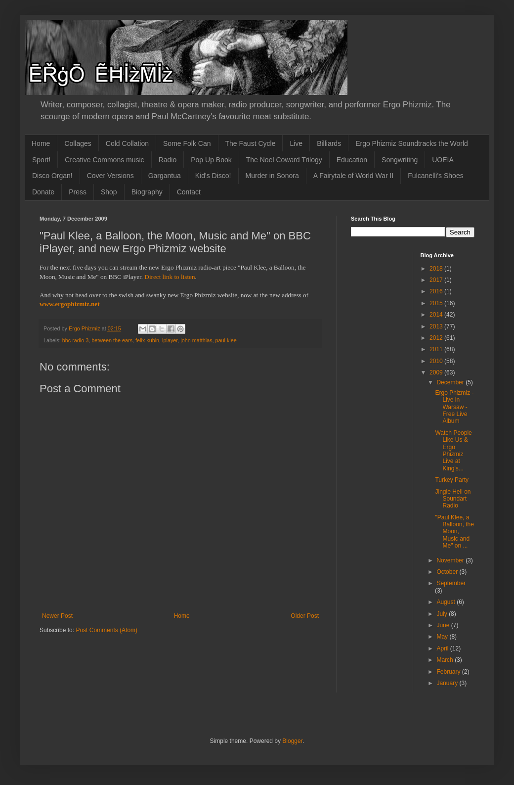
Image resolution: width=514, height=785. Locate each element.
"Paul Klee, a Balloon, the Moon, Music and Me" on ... (454, 532)
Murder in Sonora (272, 176)
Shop (109, 192)
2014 (436, 314)
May (442, 636)
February (449, 671)
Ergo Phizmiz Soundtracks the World (411, 143)
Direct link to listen (169, 276)
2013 (436, 326)
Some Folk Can (187, 143)
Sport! (41, 160)
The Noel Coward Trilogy (284, 160)
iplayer (169, 340)
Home (41, 143)
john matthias (196, 340)
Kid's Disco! (213, 176)
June (443, 625)
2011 (436, 349)
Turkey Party (452, 479)
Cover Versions (110, 176)
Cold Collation (127, 143)
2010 (436, 361)
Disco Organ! (52, 176)
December (451, 382)
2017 (436, 280)
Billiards (329, 143)
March (445, 659)
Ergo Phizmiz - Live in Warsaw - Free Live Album (454, 407)
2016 (436, 291)
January (447, 683)
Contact (189, 192)
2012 (436, 337)
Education (352, 160)
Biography (147, 192)
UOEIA (443, 160)
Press (77, 192)
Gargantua (164, 176)
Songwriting (400, 160)
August (446, 602)
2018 (436, 268)
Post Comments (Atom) (106, 630)
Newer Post (57, 615)
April (443, 648)
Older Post (305, 615)
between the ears (111, 340)
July (442, 613)
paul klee (226, 340)
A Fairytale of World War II (353, 176)
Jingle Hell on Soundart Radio (453, 498)
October (447, 571)
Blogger (292, 741)
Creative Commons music (104, 160)
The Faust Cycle (250, 143)
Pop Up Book (211, 160)
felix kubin (147, 340)
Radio (168, 160)
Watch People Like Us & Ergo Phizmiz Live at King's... (453, 450)
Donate (43, 192)
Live (296, 143)
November (451, 560)
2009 (436, 372)
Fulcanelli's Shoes (435, 176)
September (451, 583)
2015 (436, 303)
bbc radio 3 (75, 340)
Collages (77, 143)
